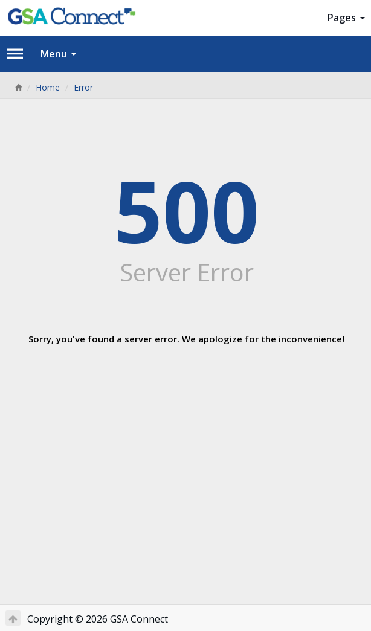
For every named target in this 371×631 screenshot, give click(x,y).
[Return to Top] (13, 618)
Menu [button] (58, 53)
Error (83, 87)
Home (48, 87)
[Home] (18, 87)
